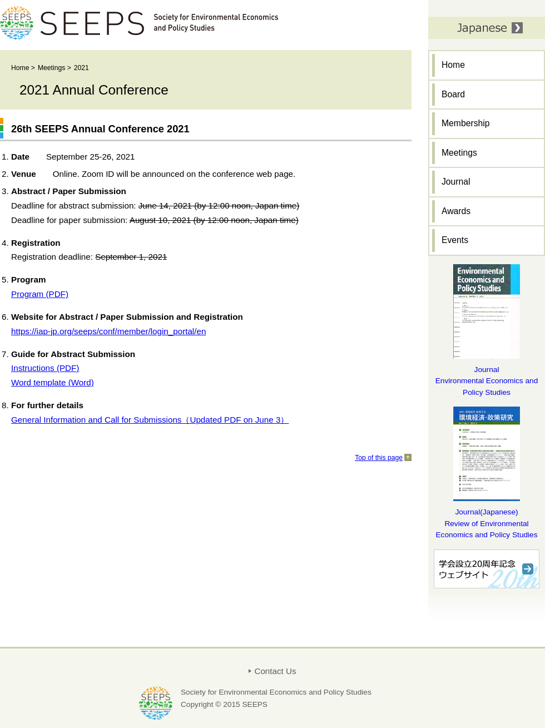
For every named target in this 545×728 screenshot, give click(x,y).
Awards (456, 211)
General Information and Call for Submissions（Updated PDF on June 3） (150, 419)
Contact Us (275, 671)
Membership (465, 123)
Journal (456, 181)
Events (455, 240)
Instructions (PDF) (45, 368)
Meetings (51, 68)
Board (453, 94)
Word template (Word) (52, 382)
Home (20, 68)
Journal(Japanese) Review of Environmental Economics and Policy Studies (486, 523)
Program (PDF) (39, 294)
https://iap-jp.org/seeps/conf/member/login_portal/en (108, 331)
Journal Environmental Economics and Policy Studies (486, 381)
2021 (81, 68)
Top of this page (379, 458)
